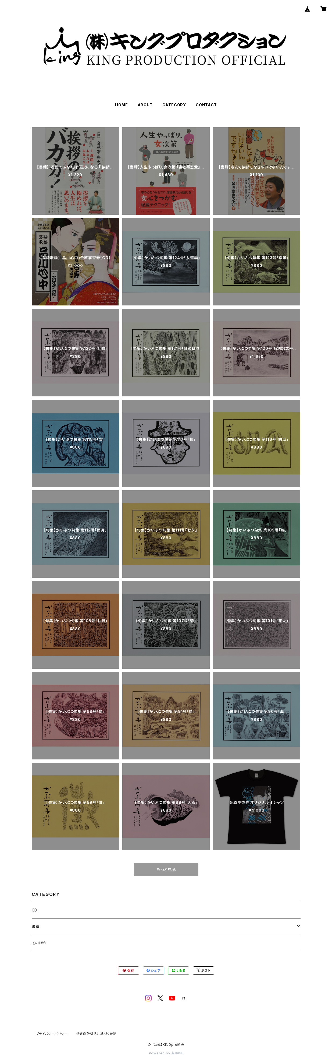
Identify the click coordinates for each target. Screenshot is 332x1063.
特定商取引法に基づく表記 (96, 1034)
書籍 (36, 926)
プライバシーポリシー (52, 1034)
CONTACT (206, 105)
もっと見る (166, 869)
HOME (121, 105)
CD (35, 910)
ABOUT (145, 105)
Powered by (166, 1053)
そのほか (39, 943)
